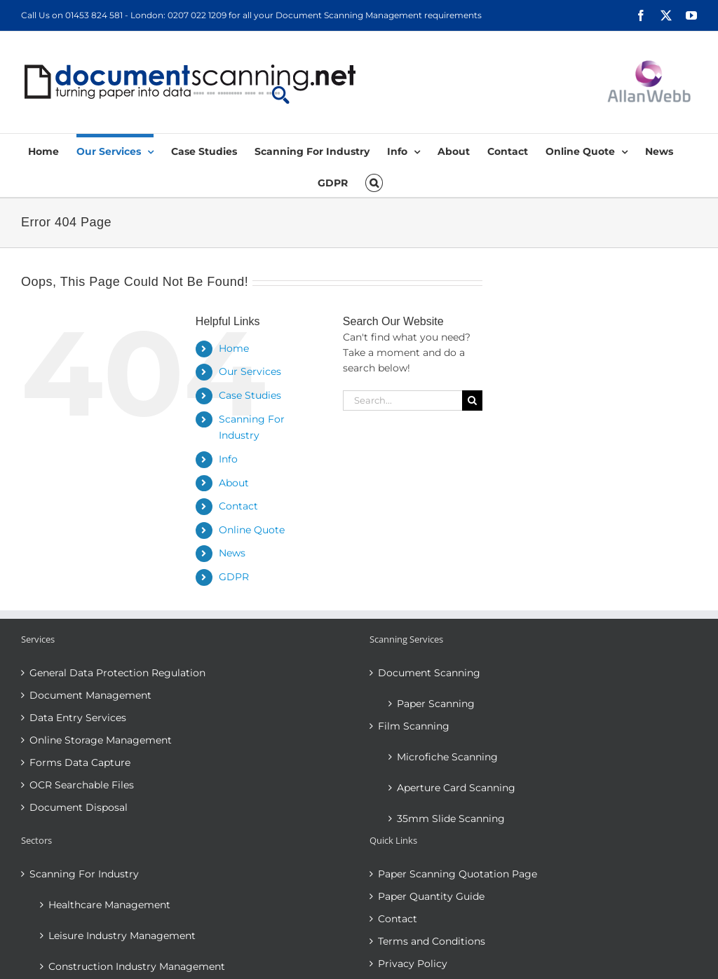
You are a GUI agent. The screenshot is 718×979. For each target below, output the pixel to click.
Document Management (90, 695)
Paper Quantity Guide (431, 896)
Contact (238, 506)
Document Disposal (78, 807)
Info (228, 459)
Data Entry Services (77, 717)
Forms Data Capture (79, 762)
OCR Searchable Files (81, 785)
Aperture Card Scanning (456, 787)
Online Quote (252, 529)
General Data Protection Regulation (117, 672)
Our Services (250, 371)
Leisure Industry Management (122, 935)
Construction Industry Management (136, 966)
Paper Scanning (436, 703)
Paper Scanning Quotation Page (457, 874)
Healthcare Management (109, 904)
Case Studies (250, 395)
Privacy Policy (412, 963)
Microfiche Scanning (447, 757)
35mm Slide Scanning (451, 818)
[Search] (472, 400)
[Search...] (402, 400)
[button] (374, 181)
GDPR (234, 576)
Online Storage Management (100, 740)
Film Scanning (413, 726)
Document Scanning (429, 672)
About (234, 483)
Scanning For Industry (84, 874)
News (232, 553)
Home (234, 348)
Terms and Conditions (431, 941)
